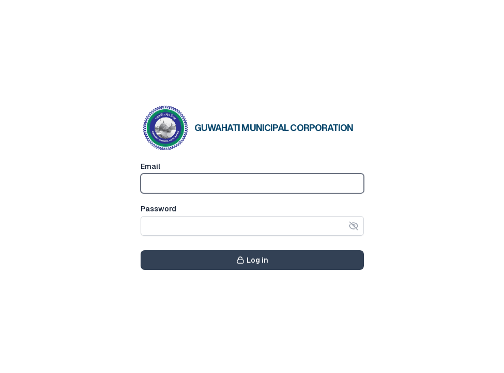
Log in (252, 260)
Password (158, 209)
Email (150, 166)
